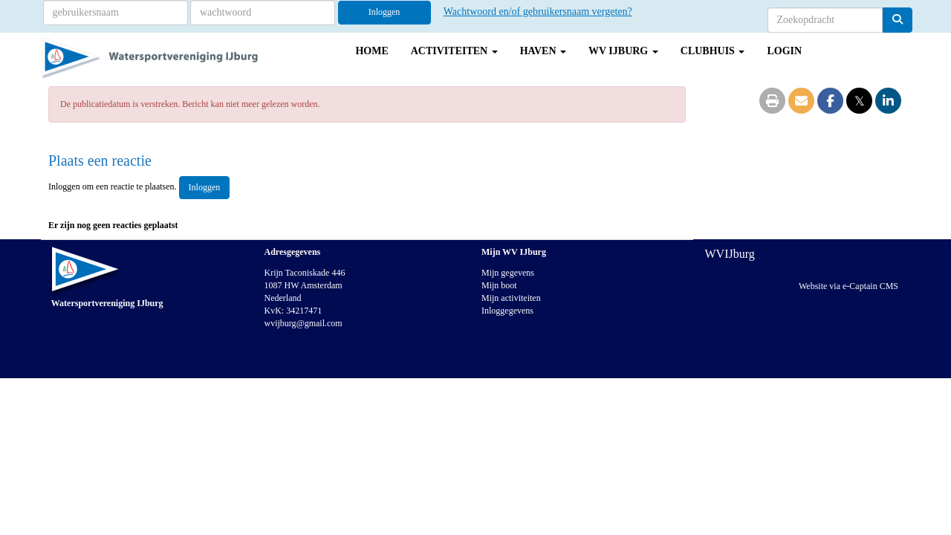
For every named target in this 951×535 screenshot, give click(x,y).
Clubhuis (713, 50)
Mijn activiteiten (511, 298)
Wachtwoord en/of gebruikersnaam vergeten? (538, 11)
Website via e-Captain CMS (848, 286)
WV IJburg (623, 50)
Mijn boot (499, 285)
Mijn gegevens (507, 273)
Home (371, 50)
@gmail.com (303, 323)
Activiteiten (454, 50)
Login (784, 50)
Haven (543, 50)
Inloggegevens (507, 310)
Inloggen (384, 12)
